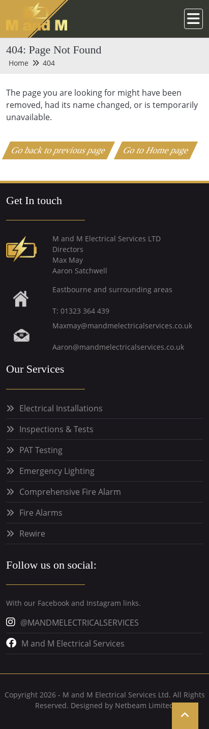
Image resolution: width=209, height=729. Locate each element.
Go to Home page (156, 150)
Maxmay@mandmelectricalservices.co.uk (122, 325)
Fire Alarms (41, 512)
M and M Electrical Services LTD (106, 238)
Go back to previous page (59, 150)
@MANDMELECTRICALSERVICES (79, 622)
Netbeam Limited (144, 705)
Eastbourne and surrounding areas (112, 289)
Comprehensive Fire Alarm (70, 491)
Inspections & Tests (56, 429)
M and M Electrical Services (73, 643)
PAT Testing (41, 450)
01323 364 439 (85, 311)
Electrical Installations (61, 408)
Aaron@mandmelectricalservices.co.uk (118, 347)
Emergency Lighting (57, 470)
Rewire (32, 533)
